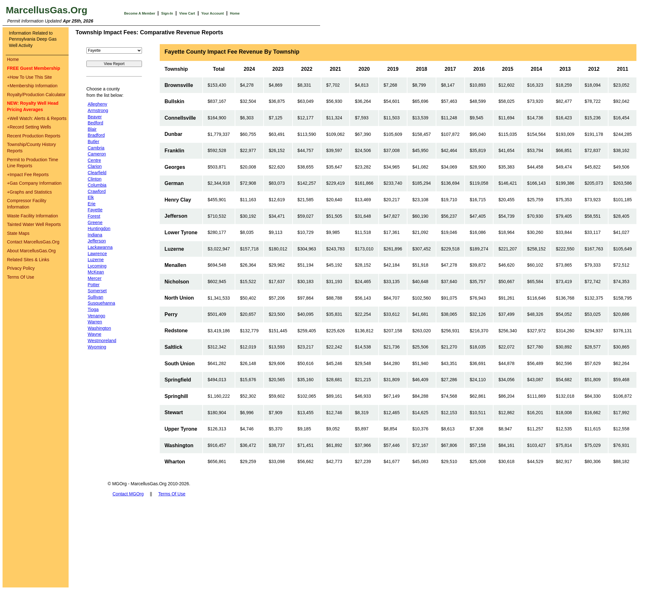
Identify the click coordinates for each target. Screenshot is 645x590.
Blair (92, 129)
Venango (96, 315)
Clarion (95, 166)
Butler (93, 141)
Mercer (95, 278)
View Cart (187, 13)
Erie (92, 203)
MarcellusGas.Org (46, 10)
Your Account (212, 13)
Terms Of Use (20, 277)
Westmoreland (102, 340)
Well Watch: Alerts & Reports (36, 118)
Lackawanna (100, 247)
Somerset (97, 290)
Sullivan (95, 297)
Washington (99, 328)
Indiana (95, 234)
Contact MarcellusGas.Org (33, 241)
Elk (91, 197)
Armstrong (98, 110)
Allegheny (97, 104)
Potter (93, 284)
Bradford (96, 135)
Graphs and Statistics (29, 192)
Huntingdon (99, 228)
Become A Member (140, 13)
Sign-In (167, 13)
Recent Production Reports (33, 135)
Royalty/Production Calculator (36, 94)
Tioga (93, 309)
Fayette (95, 209)
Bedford (95, 122)
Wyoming (97, 346)
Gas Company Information (34, 183)
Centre (94, 160)
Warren (95, 321)
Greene (95, 222)
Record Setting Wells (29, 126)
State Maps (18, 233)
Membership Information (32, 85)
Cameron (97, 153)
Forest (94, 216)
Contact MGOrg (128, 493)
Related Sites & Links (28, 259)
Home (235, 13)
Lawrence (97, 253)
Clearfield (97, 172)
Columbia (97, 185)
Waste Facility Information (32, 215)
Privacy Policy (21, 268)
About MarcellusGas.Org (31, 250)
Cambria (96, 147)
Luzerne (96, 259)
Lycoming (97, 265)
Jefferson (97, 240)
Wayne (94, 334)
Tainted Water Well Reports (34, 224)
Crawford (97, 191)
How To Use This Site (29, 77)
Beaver (95, 116)
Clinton (95, 179)
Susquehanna (101, 303)
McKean (96, 272)
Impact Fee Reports (28, 174)
